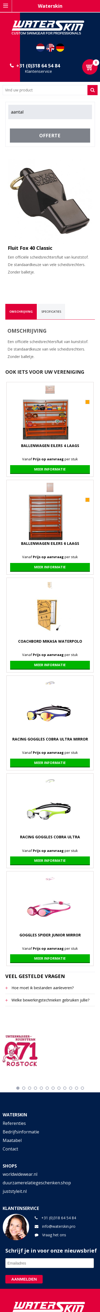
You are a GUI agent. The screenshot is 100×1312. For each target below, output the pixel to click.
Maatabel (12, 1140)
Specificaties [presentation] (51, 311)
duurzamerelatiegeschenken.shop (37, 1183)
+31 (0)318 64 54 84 (38, 65)
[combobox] (45, 90)
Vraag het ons (54, 1234)
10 (70, 1088)
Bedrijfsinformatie (21, 1132)
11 (76, 1088)
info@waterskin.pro (58, 1226)
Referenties (14, 1123)
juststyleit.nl (15, 1191)
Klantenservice (38, 71)
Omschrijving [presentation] (21, 311)
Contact (10, 1149)
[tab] (21, 311)
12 (82, 1088)
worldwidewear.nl (20, 1174)
